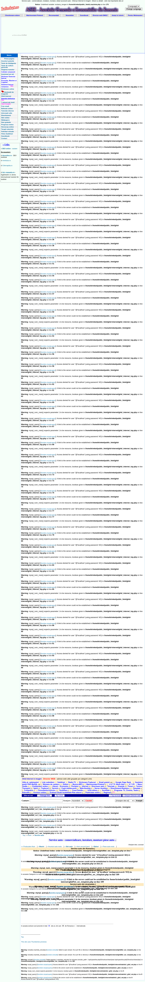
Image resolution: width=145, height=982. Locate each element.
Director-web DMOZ (100, 15)
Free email (5, 106)
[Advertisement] (91, 35)
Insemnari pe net (7, 74)
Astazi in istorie (117, 15)
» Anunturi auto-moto (54, 846)
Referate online (7, 108)
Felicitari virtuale (7, 131)
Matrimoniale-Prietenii (34, 15)
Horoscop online (7, 127)
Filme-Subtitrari (7, 134)
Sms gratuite (6, 122)
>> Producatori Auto (28, 846)
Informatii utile (6, 113)
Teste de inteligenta (8, 63)
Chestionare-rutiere (12, 15)
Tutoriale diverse (7, 111)
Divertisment (6, 115)
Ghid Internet (6, 96)
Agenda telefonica (8, 98)
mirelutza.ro (6, 160)
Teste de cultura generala (7, 66)
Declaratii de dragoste (7, 93)
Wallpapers (5, 120)
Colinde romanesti (8, 72)
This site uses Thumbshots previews (34, 942)
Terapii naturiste (7, 129)
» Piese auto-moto (108, 846)
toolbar (24, 35)
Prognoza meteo (7, 124)
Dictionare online (7, 89)
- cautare (9, 148)
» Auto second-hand (82, 846)
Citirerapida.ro (7, 165)
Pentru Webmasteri (135, 15)
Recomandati (54, 15)
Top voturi (60, 796)
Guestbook (84, 15)
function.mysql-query (48, 57)
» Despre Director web (132, 796)
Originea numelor (7, 69)
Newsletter (70, 15)
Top (24, 835)
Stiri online (5, 118)
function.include (52, 950)
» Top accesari (115, 796)
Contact (4, 138)
